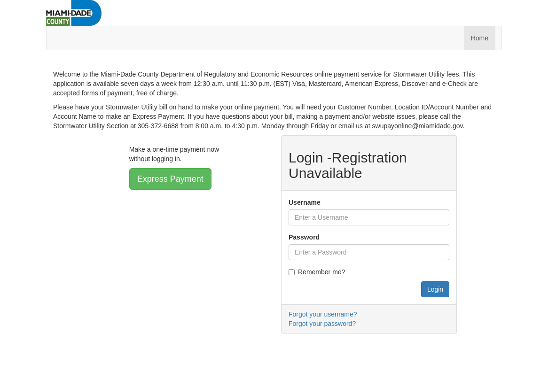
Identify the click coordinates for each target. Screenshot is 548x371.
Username (305, 202)
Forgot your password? (322, 323)
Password (304, 237)
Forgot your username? (323, 314)
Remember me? (317, 272)
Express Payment (170, 179)
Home (479, 38)
